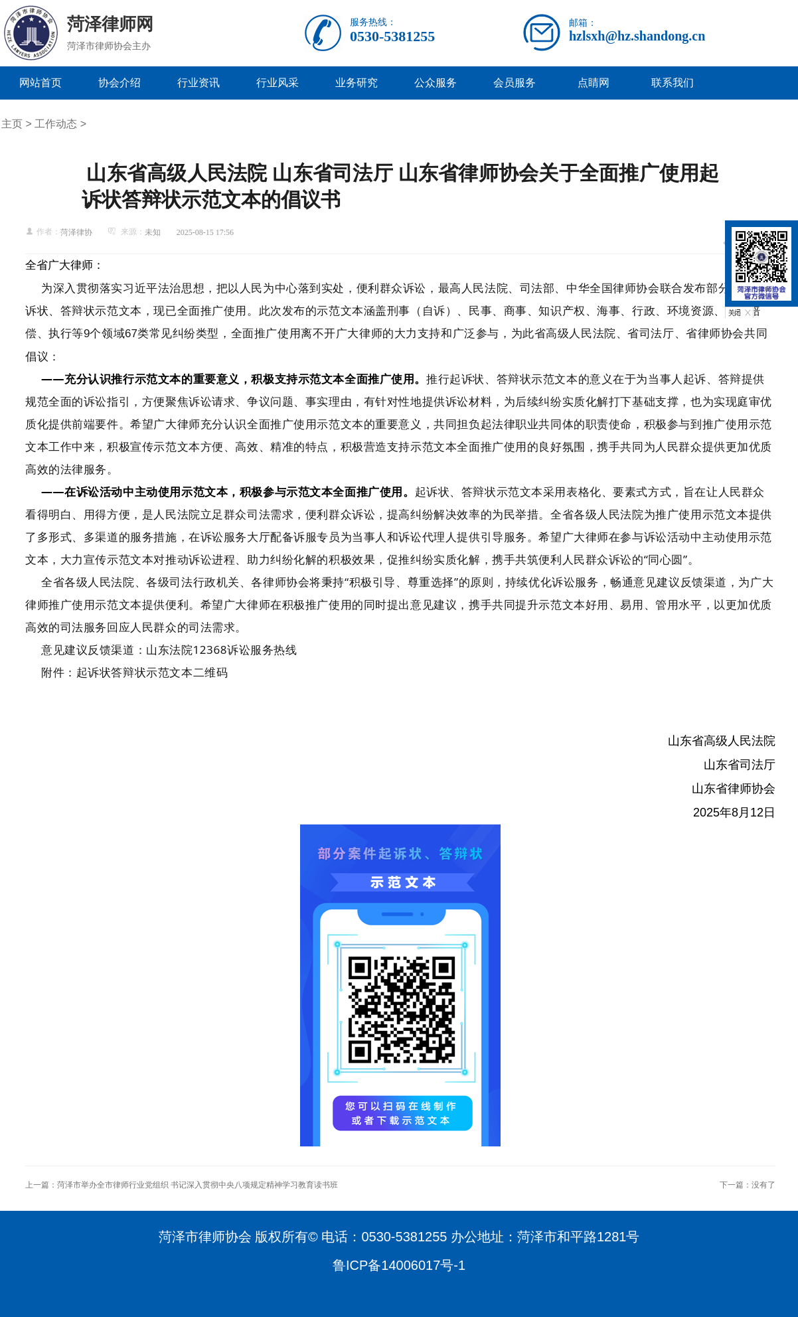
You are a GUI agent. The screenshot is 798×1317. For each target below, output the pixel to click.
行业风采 (277, 82)
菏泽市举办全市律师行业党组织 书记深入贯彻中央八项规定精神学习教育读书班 (197, 1185)
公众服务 (435, 82)
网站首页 (40, 82)
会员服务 (514, 82)
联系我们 (672, 82)
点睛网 (593, 82)
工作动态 (56, 123)
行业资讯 (198, 82)
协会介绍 (119, 82)
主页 (12, 123)
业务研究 (356, 82)
